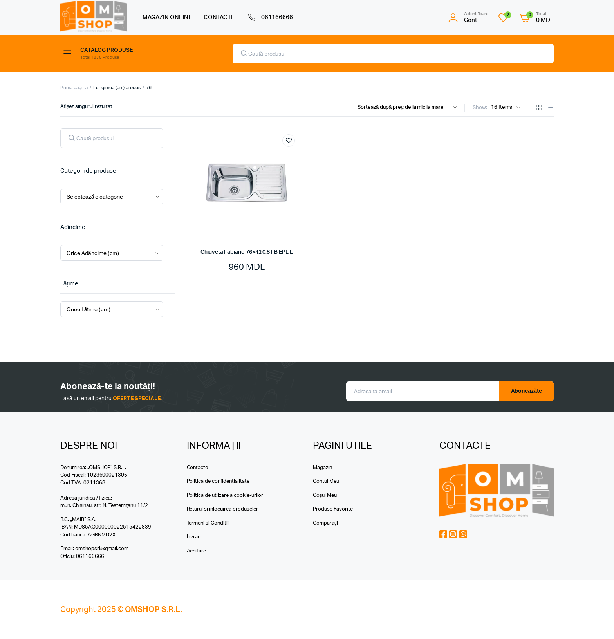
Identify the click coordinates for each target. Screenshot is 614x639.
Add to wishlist (288, 140)
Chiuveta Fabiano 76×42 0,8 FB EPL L (246, 252)
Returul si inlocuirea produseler (222, 509)
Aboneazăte (526, 391)
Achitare (196, 551)
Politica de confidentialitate (218, 481)
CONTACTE (219, 17)
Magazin (322, 467)
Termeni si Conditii (208, 523)
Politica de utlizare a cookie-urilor (225, 495)
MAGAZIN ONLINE (167, 17)
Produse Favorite (333, 509)
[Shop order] (409, 108)
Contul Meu (326, 481)
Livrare (195, 537)
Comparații (325, 523)
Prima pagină (74, 87)
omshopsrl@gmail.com (101, 548)
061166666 (269, 17)
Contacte (197, 467)
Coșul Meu (325, 495)
